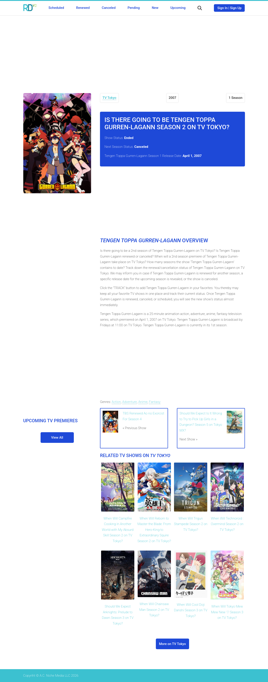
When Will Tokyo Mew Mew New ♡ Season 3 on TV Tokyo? (227, 612)
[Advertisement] (134, 51)
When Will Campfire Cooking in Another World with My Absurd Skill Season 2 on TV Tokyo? (118, 529)
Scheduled (56, 8)
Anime (143, 402)
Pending (134, 8)
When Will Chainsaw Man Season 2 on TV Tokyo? (154, 609)
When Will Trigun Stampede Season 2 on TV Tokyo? (190, 524)
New (155, 8)
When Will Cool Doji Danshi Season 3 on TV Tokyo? (190, 610)
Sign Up (236, 8)
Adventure (129, 402)
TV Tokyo (109, 98)
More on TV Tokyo (172, 644)
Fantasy (154, 402)
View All (57, 438)
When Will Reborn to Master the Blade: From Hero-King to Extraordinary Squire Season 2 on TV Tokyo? (154, 529)
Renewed (83, 8)
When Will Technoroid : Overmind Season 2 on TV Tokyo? (227, 524)
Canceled (108, 8)
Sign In (222, 8)
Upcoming (178, 8)
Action (116, 402)
